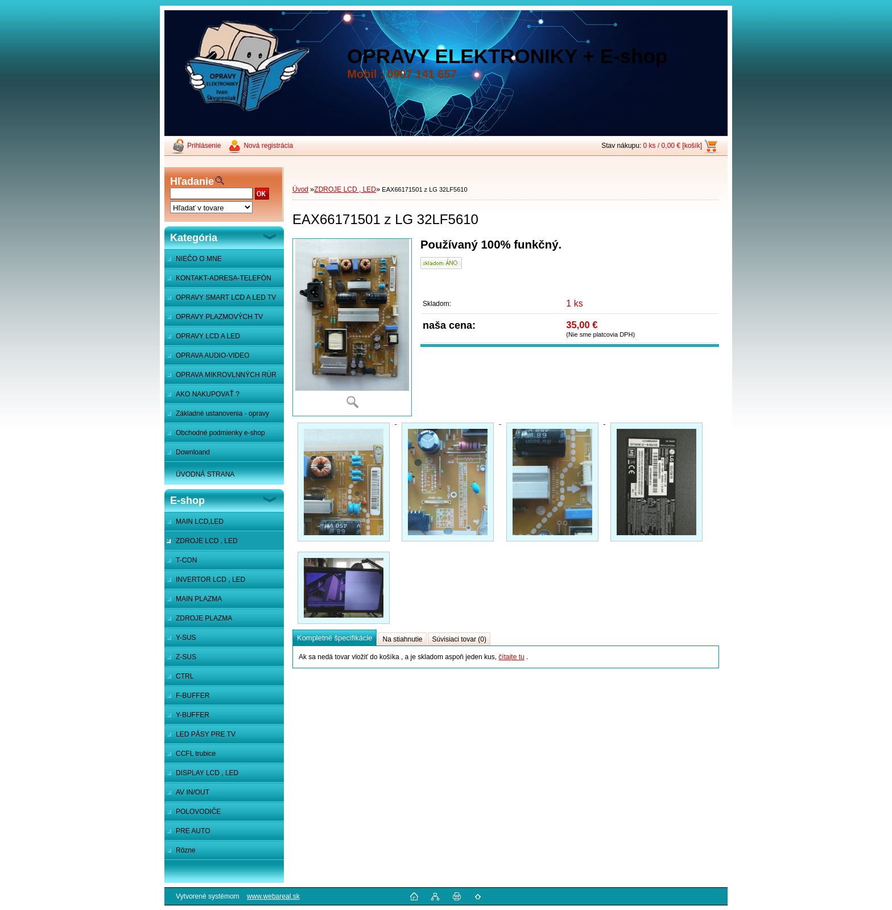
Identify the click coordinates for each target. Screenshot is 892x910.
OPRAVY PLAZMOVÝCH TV (219, 317)
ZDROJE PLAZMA (204, 618)
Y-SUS (186, 638)
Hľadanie (192, 181)
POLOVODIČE (198, 812)
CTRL (184, 676)
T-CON (186, 560)
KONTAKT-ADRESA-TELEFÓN (223, 278)
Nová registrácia (268, 146)
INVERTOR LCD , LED (210, 580)
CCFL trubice (196, 754)
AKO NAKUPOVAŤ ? (207, 394)
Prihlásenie (204, 146)
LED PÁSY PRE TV (206, 734)
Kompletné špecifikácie (334, 638)
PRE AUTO (193, 831)
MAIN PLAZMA (199, 599)
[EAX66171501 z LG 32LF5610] (352, 327)
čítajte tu (511, 657)
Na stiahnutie (402, 639)
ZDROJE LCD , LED (207, 541)
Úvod (300, 189)
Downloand (193, 452)
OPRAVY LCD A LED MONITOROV (202, 339)
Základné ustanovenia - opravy (222, 413)
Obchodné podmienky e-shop (220, 433)
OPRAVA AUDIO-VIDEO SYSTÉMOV (207, 358)
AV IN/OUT (192, 792)
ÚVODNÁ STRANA (205, 474)
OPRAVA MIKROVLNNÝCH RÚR (226, 375)
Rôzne (186, 850)
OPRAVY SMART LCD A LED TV (226, 297)
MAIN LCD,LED (200, 522)
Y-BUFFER (192, 715)
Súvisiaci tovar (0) (459, 639)
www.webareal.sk (273, 896)
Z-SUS (186, 657)
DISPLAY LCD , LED (207, 773)
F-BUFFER (192, 696)
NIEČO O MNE (199, 259)
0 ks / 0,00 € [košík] (672, 146)
